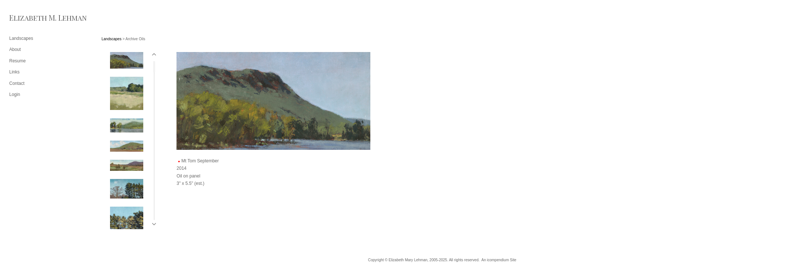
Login (14, 94)
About (15, 49)
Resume (17, 60)
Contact (16, 83)
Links (14, 72)
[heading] (27, 17)
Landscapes (111, 39)
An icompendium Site (499, 260)
